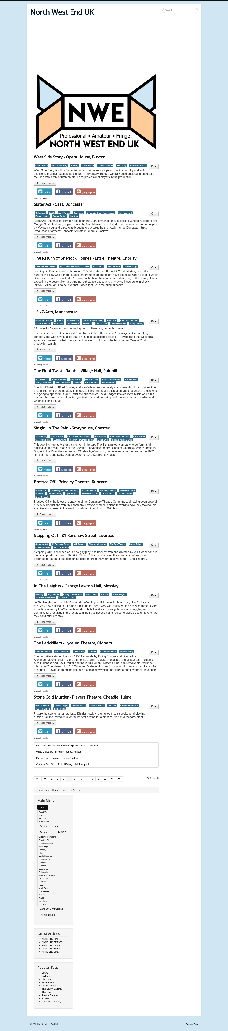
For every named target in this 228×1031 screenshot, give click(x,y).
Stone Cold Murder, (129, 706)
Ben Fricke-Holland (129, 320)
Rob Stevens (100, 437)
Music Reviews (45, 856)
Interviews (43, 818)
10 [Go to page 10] (104, 778)
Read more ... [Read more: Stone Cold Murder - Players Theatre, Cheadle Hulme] (45, 723)
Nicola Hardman (61, 547)
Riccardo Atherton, (44, 320)
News (41, 815)
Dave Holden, (73, 320)
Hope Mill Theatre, (51, 1001)
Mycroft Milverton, (97, 544)
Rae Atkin (58, 324)
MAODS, (105, 594)
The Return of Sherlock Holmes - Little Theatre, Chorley (85, 258)
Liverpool (43, 885)
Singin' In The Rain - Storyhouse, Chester (71, 428)
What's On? (44, 821)
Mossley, (39, 594)
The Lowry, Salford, (52, 988)
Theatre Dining (47, 915)
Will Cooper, (79, 544)
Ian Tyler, (112, 706)
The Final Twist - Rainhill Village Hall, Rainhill (75, 370)
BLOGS (62, 832)
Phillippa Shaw (125, 494)
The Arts (42, 904)
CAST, (52, 213)
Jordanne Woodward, (45, 598)
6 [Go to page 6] (81, 778)
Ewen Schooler (42, 497)
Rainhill (77, 383)
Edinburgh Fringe (46, 843)
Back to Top (192, 1024)
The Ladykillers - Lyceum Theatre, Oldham (73, 643)
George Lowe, (91, 379)
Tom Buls (87, 324)
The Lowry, (47, 992)
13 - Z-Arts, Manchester (55, 311)
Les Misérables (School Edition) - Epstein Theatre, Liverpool (67, 745)
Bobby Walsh (114, 267)
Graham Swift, (131, 379)
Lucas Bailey (88, 166)
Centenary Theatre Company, (64, 490)
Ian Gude (74, 216)
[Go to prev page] (45, 778)
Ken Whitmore (108, 383)
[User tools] (154, 166)
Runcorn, (39, 494)
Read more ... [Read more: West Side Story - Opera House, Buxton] (45, 183)
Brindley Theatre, (108, 490)
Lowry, (45, 972)
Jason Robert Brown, (93, 320)
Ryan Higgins (72, 494)
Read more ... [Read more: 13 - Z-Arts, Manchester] (45, 349)
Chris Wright (139, 437)
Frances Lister (42, 216)
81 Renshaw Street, (61, 544)
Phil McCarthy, (126, 652)
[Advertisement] (114, 45)
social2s (45, 198)
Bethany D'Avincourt (119, 437)
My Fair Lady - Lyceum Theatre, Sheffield (57, 758)
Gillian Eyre (102, 440)
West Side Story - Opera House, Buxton (70, 157)
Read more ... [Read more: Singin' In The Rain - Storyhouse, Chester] (45, 460)
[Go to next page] (112, 778)
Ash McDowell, (79, 706)
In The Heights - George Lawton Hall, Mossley (76, 586)
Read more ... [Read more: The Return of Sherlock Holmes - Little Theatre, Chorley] (45, 291)
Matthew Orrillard (90, 494)
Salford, (46, 976)
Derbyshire (43, 869)
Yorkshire (43, 901)
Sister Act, (40, 213)
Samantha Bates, (67, 598)
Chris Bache (101, 324)
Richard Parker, (59, 379)
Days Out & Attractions (51, 908)
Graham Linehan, (108, 652)
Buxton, (74, 166)
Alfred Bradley (91, 383)
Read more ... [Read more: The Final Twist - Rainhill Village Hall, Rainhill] (45, 406)
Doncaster (78, 213)
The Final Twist (63, 383)
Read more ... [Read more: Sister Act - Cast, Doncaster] (45, 237)
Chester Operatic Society (79, 437)
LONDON (43, 882)
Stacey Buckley (42, 440)
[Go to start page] (38, 778)
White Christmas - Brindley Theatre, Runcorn (59, 751)
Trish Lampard (125, 213)
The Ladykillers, (62, 652)
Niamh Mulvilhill (42, 324)
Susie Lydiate (60, 440)
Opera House (41, 166)
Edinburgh (43, 872)
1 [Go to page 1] (52, 778)
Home (43, 807)
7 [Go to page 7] (87, 778)
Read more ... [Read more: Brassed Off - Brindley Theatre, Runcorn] (45, 514)
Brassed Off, (41, 490)
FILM (41, 853)
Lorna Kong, (60, 709)
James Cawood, (42, 709)
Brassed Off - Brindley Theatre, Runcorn (70, 481)
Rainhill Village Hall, (111, 379)
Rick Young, (75, 379)
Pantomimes (44, 859)
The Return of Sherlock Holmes (74, 267)
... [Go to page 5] (75, 778)
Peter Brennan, (55, 494)
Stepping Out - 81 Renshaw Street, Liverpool (74, 535)
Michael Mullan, (89, 490)
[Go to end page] (119, 778)
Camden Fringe (45, 840)
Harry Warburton (118, 324)
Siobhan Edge (130, 267)
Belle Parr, (111, 320)
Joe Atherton (73, 324)
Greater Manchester (47, 875)
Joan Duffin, (79, 652)
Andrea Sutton (59, 216)
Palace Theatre (50, 995)
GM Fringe (43, 846)
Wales (41, 898)
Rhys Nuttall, (53, 594)
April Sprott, (64, 213)
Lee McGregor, (61, 706)
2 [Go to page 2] (57, 778)
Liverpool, (47, 979)
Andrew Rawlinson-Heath (82, 440)
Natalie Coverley (105, 166)
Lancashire (43, 878)
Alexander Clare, (128, 490)
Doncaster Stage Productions (100, 213)
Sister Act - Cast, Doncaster (59, 204)
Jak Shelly (121, 166)
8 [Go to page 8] (92, 778)
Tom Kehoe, (91, 594)
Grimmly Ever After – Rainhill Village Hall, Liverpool (62, 764)
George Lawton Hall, (72, 594)
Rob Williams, (41, 379)
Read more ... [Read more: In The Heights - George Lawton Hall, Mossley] (45, 622)
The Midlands (44, 891)
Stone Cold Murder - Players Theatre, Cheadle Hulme (82, 697)
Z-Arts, (60, 320)
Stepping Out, (41, 544)
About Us (43, 812)
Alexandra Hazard (138, 166)
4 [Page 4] (69, 778)
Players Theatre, (43, 706)
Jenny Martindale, (43, 383)
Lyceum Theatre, (43, 652)
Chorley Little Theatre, (45, 267)
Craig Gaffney (136, 324)
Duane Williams (42, 547)
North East (43, 888)
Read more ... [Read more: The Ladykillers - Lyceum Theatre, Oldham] (45, 675)
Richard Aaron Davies (122, 440)
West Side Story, (59, 166)
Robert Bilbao (135, 544)
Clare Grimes (108, 494)
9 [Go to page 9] (98, 778)
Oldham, (92, 652)
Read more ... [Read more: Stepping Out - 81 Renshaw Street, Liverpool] (45, 564)
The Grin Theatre (117, 544)
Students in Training (47, 837)
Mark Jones (98, 267)
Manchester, (48, 982)
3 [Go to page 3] (63, 778)
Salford (42, 895)
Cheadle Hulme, (97, 706)
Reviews (44, 832)
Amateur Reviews (49, 826)
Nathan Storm (57, 437)
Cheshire (42, 862)
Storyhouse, (41, 437)
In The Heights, (120, 594)
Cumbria (42, 866)
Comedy (42, 850)
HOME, (46, 998)
